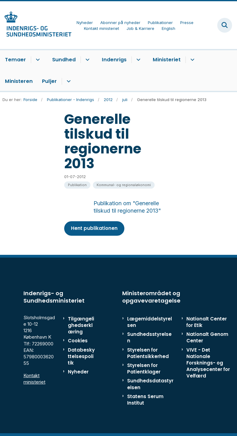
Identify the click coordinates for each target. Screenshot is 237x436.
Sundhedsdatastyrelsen (150, 383)
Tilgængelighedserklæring (81, 325)
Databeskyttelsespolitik (81, 356)
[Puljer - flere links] (68, 81)
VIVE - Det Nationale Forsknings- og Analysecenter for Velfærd (208, 363)
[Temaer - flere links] (37, 59)
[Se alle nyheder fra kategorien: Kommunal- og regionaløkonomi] (124, 185)
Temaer (15, 59)
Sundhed (64, 59)
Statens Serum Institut (145, 399)
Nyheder (78, 372)
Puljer (49, 81)
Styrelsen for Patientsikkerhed (148, 353)
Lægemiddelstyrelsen (149, 322)
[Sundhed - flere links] (87, 59)
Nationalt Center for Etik (206, 322)
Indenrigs (114, 59)
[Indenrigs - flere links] (137, 59)
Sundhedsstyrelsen (149, 337)
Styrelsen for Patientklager (143, 368)
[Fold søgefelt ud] (224, 25)
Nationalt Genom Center (207, 337)
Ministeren (19, 81)
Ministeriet (167, 59)
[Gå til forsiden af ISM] (36, 25)
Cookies (78, 340)
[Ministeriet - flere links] (191, 59)
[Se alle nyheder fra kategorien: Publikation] (77, 185)
